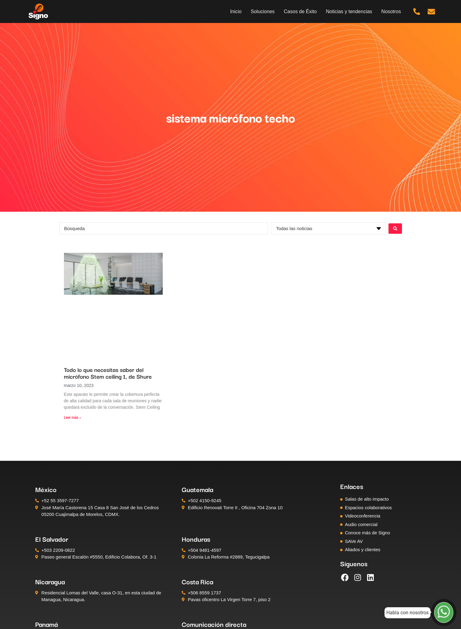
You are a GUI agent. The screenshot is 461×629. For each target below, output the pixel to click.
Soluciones (263, 11)
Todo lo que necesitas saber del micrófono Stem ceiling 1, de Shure (108, 373)
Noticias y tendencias (349, 11)
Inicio (235, 11)
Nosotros (391, 11)
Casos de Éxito (300, 11)
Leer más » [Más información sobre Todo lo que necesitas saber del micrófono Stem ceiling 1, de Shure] (72, 417)
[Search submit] (395, 228)
